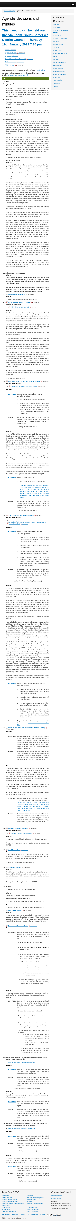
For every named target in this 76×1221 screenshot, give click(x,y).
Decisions (56, 41)
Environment (6, 1209)
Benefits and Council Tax (9, 1199)
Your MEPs (56, 83)
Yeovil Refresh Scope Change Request (25, 515)
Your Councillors (58, 80)
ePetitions (56, 47)
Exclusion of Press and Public (22, 926)
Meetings (56, 59)
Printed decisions (14, 62)
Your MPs (56, 86)
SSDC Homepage (9, 11)
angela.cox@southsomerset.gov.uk (17, 75)
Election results (58, 44)
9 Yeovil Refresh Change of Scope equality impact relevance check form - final (27, 523)
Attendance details (10, 50)
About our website (32, 1215)
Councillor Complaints (60, 38)
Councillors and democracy (10, 1201)
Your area (30, 1195)
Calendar (56, 24)
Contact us (5, 1195)
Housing (29, 1201)
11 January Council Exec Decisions (25, 833)
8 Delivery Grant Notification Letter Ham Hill (28, 386)
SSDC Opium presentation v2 (23, 307)
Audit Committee (18, 850)
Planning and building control (36, 1197)
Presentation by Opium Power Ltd (19, 59)
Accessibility (6, 1215)
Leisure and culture (32, 1209)
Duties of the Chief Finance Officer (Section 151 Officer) (27, 728)
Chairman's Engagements (21, 294)
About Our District (32, 1211)
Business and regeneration (35, 1203)
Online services (7, 1197)
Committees (57, 27)
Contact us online (56, 1195)
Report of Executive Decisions (22, 828)
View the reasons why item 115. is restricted (21, 1062)
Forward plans (57, 50)
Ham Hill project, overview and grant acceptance (28, 381)
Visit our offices (56, 1198)
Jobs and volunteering (9, 1211)
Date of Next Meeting (19, 910)
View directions (40, 70)
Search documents (59, 71)
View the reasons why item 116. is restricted (21, 1128)
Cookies (42, 1215)
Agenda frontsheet (15, 53)
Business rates (31, 1199)
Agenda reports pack (11, 56)
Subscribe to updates (59, 74)
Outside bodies (57, 65)
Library (55, 56)
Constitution (57, 35)
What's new (56, 77)
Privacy (22, 1215)
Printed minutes (14, 65)
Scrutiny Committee (19, 867)
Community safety (32, 1207)
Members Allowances (59, 62)
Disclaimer (15, 1215)
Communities (6, 1207)
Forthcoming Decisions (60, 53)
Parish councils (58, 68)
